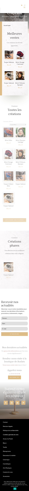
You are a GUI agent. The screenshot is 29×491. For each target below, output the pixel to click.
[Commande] (17, 125)
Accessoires (6, 476)
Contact (5, 422)
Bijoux (4, 443)
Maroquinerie (7, 451)
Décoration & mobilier (9, 455)
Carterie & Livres (8, 472)
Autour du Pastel (8, 439)
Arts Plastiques (7, 468)
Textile (8, 25)
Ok (15, 488)
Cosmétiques (7, 464)
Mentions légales (8, 426)
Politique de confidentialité (10, 430)
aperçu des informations (11, 351)
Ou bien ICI (14, 377)
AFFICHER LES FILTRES (14, 220)
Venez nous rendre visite (10, 365)
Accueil (5, 25)
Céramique (6, 459)
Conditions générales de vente (10, 434)
